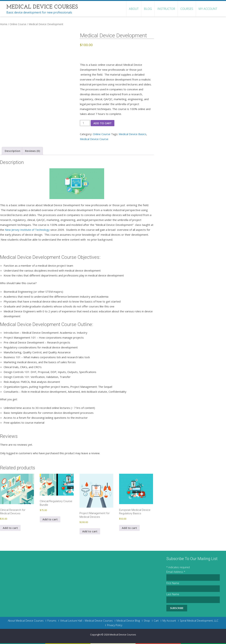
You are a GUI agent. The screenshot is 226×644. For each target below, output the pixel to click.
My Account (207, 9)
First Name (172, 583)
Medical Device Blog (128, 621)
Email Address (175, 572)
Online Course (18, 24)
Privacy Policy (114, 625)
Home (3, 24)
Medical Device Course (94, 139)
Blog (148, 9)
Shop (147, 621)
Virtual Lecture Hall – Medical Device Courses (86, 621)
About (134, 9)
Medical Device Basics (132, 134)
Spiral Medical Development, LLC (199, 621)
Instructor (166, 9)
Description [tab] (12, 151)
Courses (186, 9)
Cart (156, 621)
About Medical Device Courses (26, 621)
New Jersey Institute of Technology (27, 229)
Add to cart (102, 123)
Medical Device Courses (123, 634)
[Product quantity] (85, 123)
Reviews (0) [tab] (32, 151)
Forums (51, 621)
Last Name (172, 594)
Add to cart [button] (10, 528)
